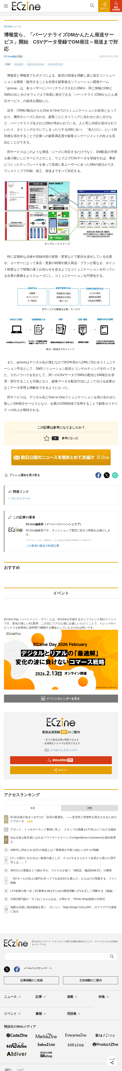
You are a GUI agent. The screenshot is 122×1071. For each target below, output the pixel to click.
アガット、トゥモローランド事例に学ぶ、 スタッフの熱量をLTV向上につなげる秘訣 (63, 829)
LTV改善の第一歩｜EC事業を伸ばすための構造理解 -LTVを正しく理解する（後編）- (63, 890)
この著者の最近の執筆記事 (42, 545)
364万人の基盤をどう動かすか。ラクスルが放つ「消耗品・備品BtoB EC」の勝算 (61, 870)
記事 (41, 997)
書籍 (41, 1014)
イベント (12, 1014)
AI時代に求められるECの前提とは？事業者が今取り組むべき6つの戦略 (54, 849)
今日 (32, 808)
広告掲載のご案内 (90, 980)
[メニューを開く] (6, 6)
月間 (89, 808)
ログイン (60, 770)
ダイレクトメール (36, 64)
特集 (104, 997)
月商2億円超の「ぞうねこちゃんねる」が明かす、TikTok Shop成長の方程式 (57, 899)
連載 (72, 997)
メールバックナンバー (61, 750)
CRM (8, 64)
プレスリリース (20, 498)
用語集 (74, 1014)
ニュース (12, 997)
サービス (19, 64)
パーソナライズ (55, 64)
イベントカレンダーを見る (60, 699)
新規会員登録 (60, 760)
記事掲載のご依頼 (31, 980)
